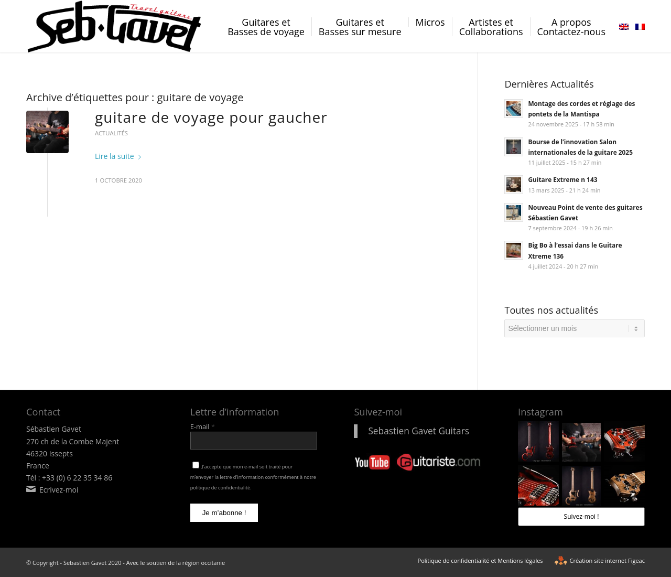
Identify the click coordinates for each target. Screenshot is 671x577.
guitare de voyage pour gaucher (211, 117)
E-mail (202, 426)
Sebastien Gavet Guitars (418, 431)
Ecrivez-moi (59, 490)
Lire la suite (120, 156)
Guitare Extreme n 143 (562, 179)
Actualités (111, 133)
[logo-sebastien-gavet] (115, 26)
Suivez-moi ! (581, 516)
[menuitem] (266, 35)
